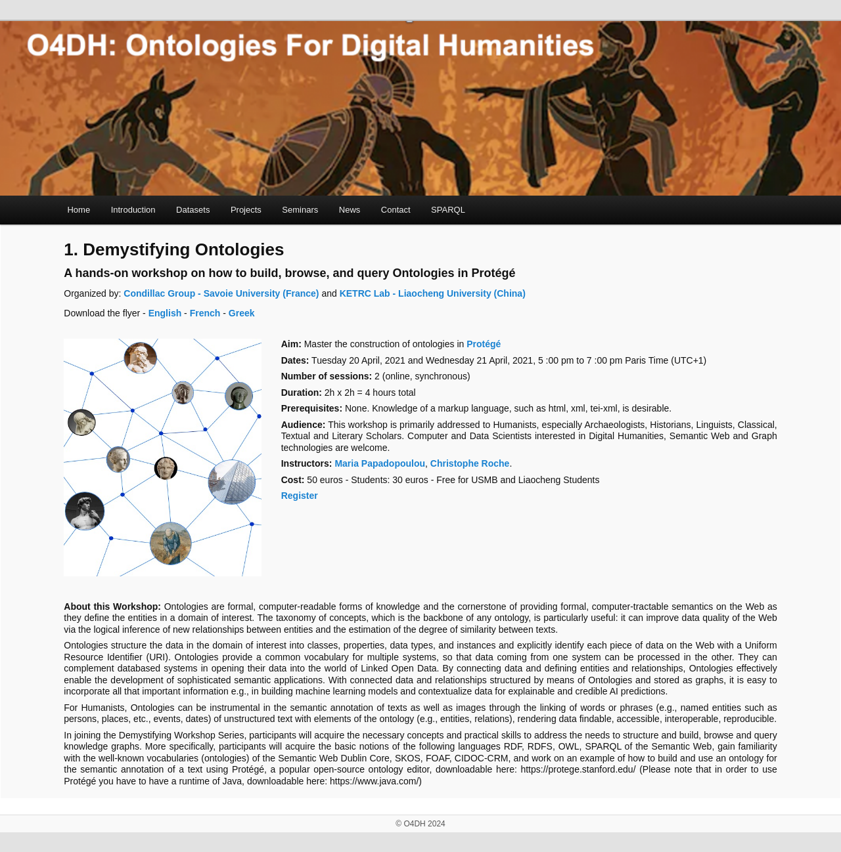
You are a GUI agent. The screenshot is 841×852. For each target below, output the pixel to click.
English (165, 313)
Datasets (193, 210)
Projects (246, 210)
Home (78, 210)
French (205, 313)
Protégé (483, 344)
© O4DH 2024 (420, 823)
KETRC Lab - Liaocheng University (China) (433, 293)
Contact (396, 210)
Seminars (300, 210)
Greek (242, 313)
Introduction (133, 210)
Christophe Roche (470, 463)
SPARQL (448, 210)
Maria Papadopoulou (379, 463)
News (350, 210)
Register (299, 495)
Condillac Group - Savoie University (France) (220, 293)
